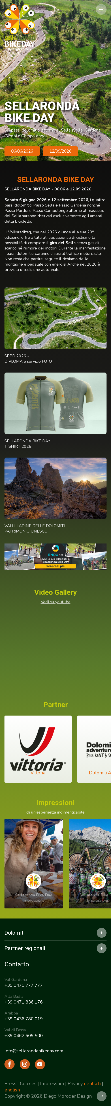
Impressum (52, 1083)
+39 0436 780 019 (23, 1019)
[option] (55, 80)
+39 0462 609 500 (23, 1036)
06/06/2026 (22, 151)
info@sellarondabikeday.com (33, 1051)
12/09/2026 (60, 151)
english (12, 1090)
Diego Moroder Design (68, 1096)
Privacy (75, 1083)
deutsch (92, 1083)
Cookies (28, 1083)
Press (10, 1083)
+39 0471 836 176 (23, 1002)
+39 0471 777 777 (23, 985)
